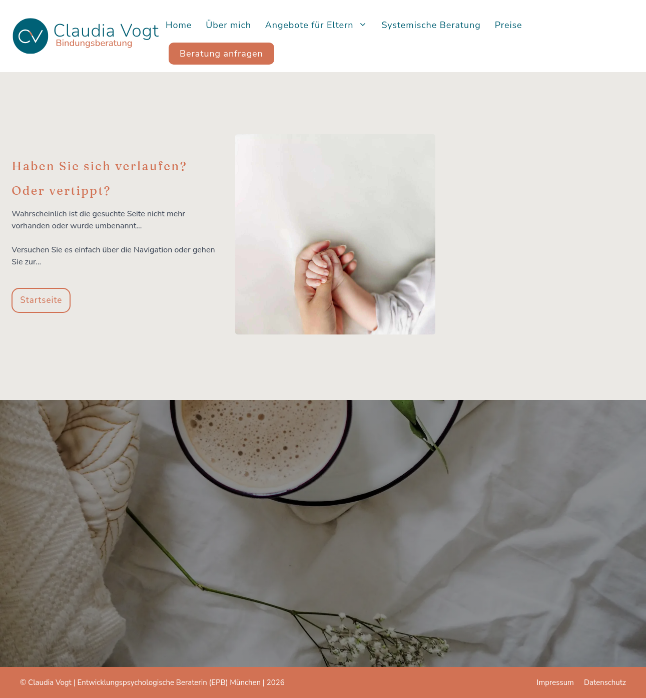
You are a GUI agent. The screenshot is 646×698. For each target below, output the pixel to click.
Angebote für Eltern (320, 25)
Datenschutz (605, 682)
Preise (508, 25)
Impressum (555, 682)
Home (179, 25)
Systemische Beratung (430, 25)
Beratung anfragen (221, 54)
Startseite (41, 300)
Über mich (228, 25)
